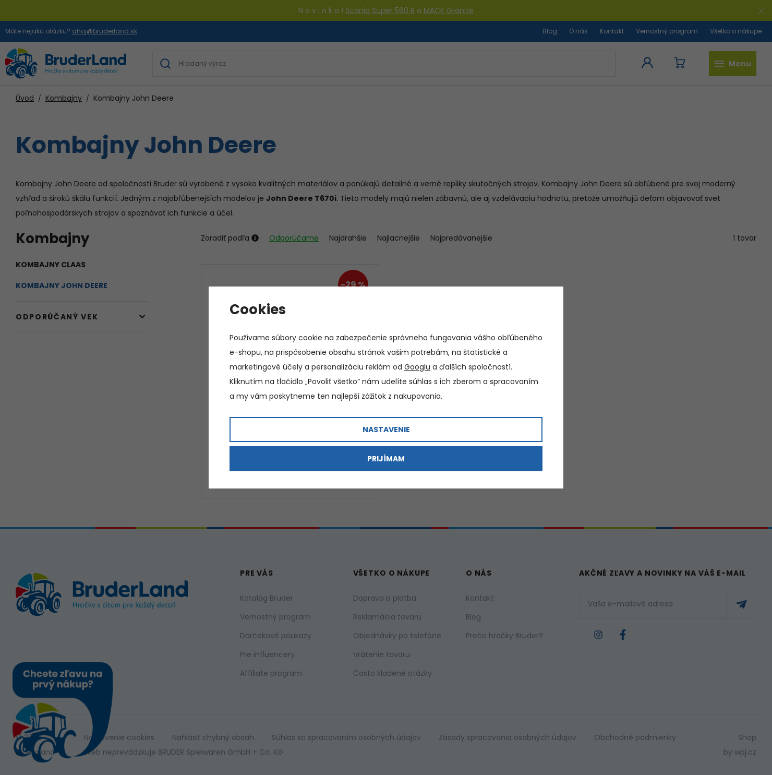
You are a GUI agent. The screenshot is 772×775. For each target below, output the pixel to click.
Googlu (417, 367)
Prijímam (386, 459)
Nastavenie (386, 429)
